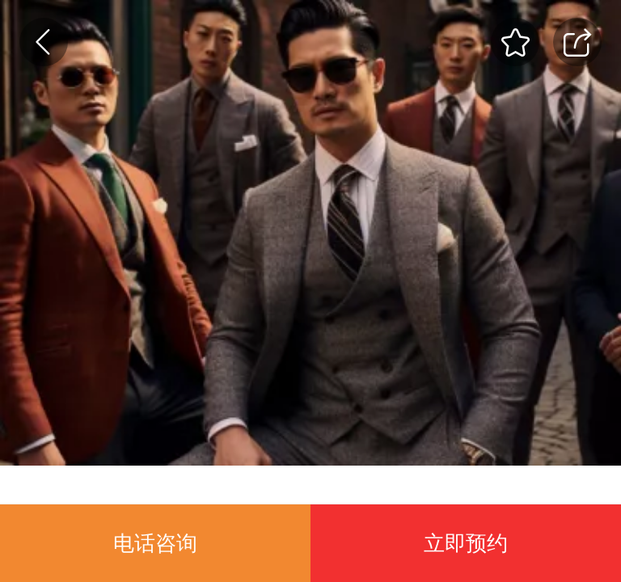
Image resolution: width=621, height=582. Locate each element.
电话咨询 (155, 543)
